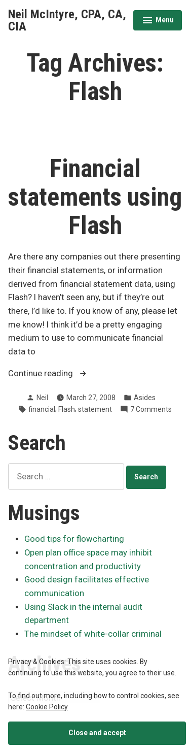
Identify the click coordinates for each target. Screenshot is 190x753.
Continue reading (63, 374)
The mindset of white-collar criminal (93, 634)
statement (95, 409)
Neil (42, 398)
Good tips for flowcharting (74, 539)
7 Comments (151, 409)
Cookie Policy (47, 707)
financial (41, 409)
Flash (66, 409)
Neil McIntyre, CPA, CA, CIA (67, 20)
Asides (145, 398)
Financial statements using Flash (95, 197)
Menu (157, 21)
